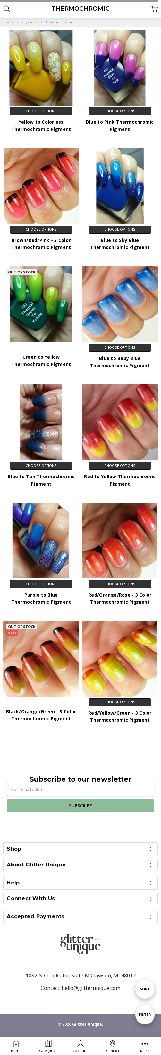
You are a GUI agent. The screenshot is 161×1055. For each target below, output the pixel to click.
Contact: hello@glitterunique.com (80, 988)
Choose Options (41, 111)
